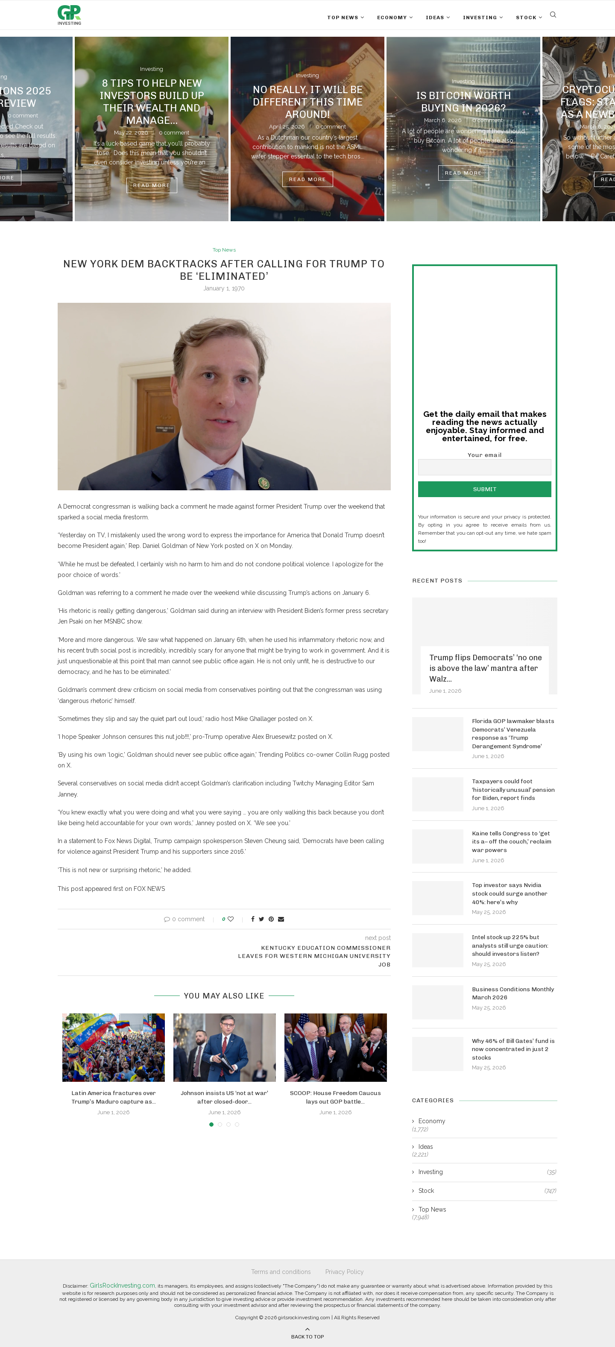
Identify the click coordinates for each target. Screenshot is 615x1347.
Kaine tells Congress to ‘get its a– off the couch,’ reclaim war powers (511, 841)
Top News (342, 17)
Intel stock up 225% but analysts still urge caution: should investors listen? (510, 945)
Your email (484, 463)
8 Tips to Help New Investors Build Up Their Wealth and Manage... (152, 101)
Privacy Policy (344, 1271)
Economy (392, 17)
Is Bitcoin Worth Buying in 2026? (463, 101)
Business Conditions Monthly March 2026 (513, 993)
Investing (480, 17)
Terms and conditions (281, 1271)
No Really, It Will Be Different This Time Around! (308, 101)
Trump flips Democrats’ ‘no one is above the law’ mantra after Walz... (485, 668)
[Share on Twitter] (261, 919)
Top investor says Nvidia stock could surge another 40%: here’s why (510, 893)
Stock (526, 17)
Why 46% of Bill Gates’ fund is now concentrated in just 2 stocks (513, 1049)
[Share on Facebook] (253, 919)
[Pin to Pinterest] (271, 919)
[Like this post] (236, 919)
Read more (151, 185)
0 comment (23, 115)
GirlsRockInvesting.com (122, 1284)
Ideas (435, 17)
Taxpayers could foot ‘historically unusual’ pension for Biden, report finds (513, 789)
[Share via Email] (281, 919)
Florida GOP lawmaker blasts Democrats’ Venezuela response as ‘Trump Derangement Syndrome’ (513, 733)
